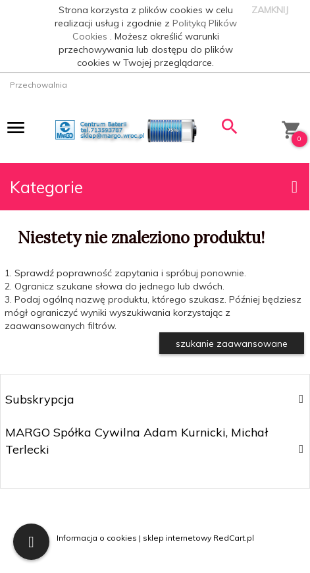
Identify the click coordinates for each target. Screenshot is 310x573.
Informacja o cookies (97, 538)
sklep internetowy (177, 538)
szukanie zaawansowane (232, 343)
